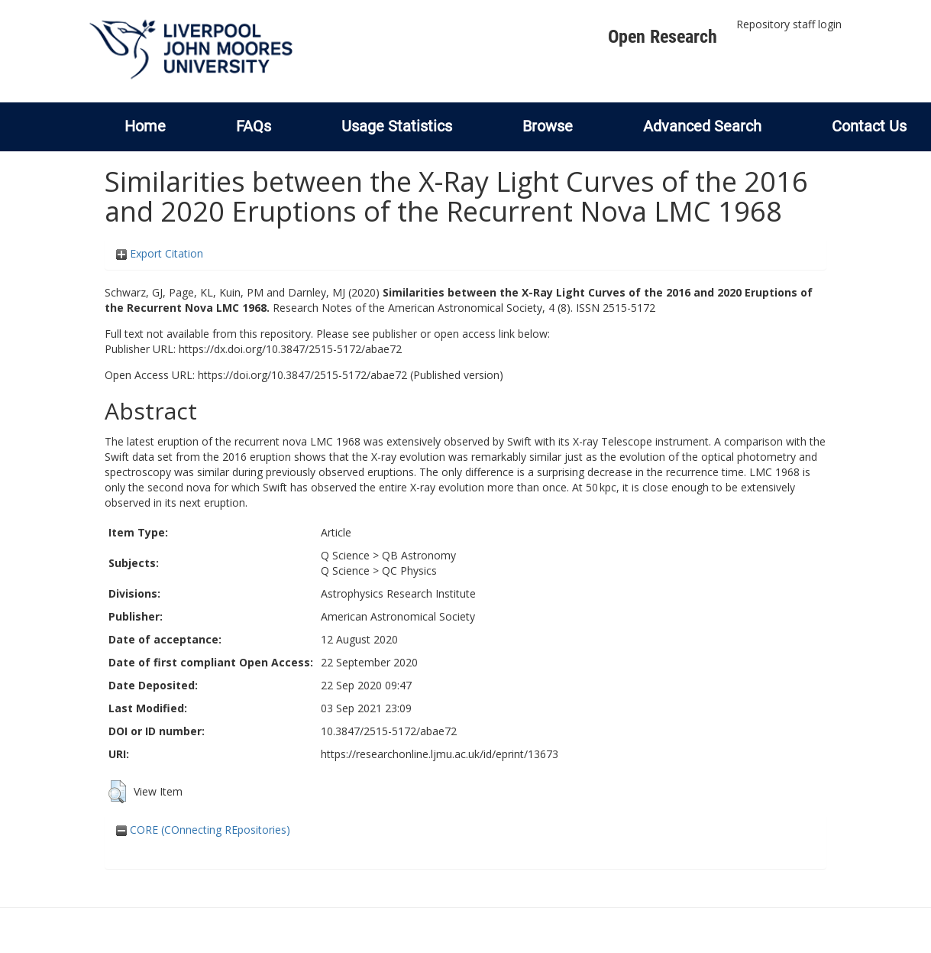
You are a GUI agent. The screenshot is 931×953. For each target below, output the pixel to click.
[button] (117, 791)
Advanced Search (702, 126)
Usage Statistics (396, 126)
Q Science (345, 555)
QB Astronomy (419, 555)
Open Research (662, 36)
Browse (547, 126)
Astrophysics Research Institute (398, 593)
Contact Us (869, 126)
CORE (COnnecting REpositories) (203, 829)
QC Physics (409, 570)
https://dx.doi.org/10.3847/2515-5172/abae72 (290, 349)
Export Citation (159, 253)
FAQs (253, 126)
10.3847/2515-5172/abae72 (389, 731)
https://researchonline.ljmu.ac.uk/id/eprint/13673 (439, 754)
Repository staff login (789, 24)
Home (145, 126)
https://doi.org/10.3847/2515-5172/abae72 (302, 375)
